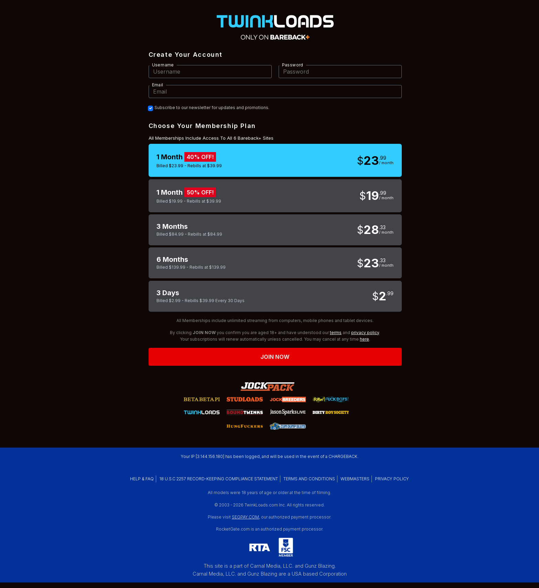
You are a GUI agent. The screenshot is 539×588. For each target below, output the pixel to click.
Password (292, 64)
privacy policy (365, 332)
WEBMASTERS (355, 478)
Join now (275, 356)
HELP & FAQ (142, 478)
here (364, 339)
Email (157, 84)
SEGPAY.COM (245, 517)
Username (163, 64)
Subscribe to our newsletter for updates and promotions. (211, 108)
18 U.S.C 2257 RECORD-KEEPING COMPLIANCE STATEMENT (218, 478)
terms (336, 332)
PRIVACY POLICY (392, 478)
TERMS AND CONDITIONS (309, 478)
